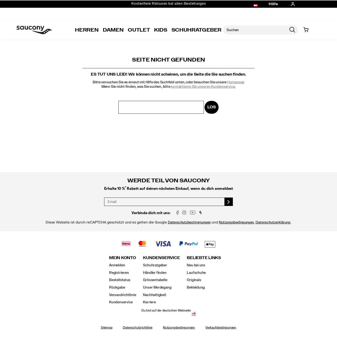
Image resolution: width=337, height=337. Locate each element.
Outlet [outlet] (139, 30)
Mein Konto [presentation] (122, 258)
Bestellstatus (119, 280)
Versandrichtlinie (122, 295)
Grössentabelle (155, 280)
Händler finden (154, 273)
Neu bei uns (196, 265)
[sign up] (229, 202)
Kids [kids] (160, 30)
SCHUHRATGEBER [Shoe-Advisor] (196, 30)
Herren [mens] (87, 30)
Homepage (235, 82)
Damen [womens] (113, 30)
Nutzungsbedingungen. (237, 222)
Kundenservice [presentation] (161, 258)
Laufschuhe (196, 273)
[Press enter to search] (292, 30)
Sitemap (107, 327)
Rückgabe (117, 287)
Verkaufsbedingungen (220, 327)
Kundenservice (121, 302)
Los (211, 107)
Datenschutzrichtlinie (137, 327)
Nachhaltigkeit (154, 295)
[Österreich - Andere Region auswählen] (194, 315)
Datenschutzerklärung (273, 222)
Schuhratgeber (155, 265)
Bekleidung (196, 287)
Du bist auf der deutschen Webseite (166, 310)
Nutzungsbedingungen (179, 327)
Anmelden (117, 265)
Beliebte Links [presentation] (204, 258)
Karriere (149, 302)
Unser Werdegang (157, 287)
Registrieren (119, 273)
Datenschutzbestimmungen (189, 222)
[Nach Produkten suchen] (254, 30)
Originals (194, 280)
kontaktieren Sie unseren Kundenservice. (203, 86)
